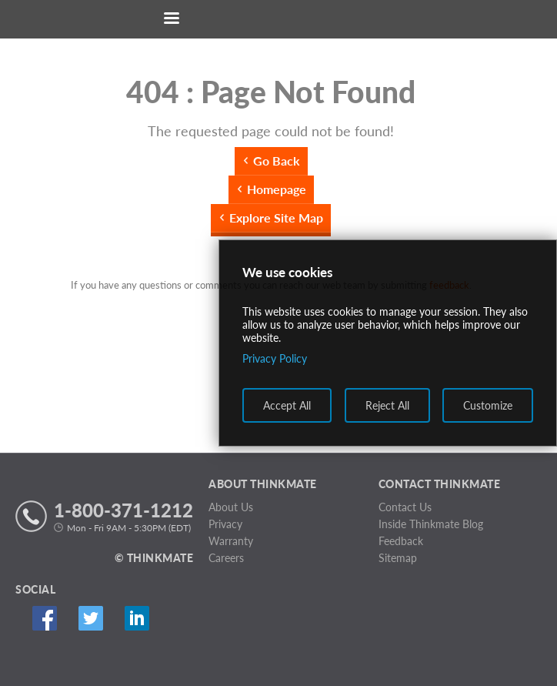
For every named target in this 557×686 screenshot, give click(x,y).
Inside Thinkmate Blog (431, 523)
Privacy (225, 523)
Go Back (276, 160)
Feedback (401, 540)
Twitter (90, 618)
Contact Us (405, 507)
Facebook (44, 618)
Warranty (230, 540)
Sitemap (398, 557)
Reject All (387, 405)
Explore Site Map (276, 217)
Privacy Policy (274, 358)
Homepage (276, 189)
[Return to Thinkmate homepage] (275, 19)
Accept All (287, 405)
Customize (487, 405)
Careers (226, 557)
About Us (230, 507)
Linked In (136, 618)
